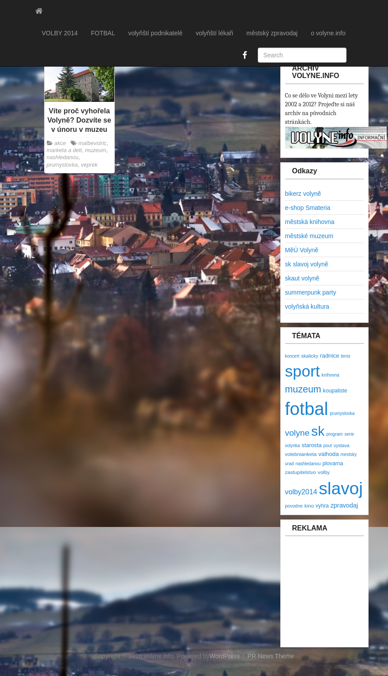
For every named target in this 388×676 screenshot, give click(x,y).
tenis (345, 356)
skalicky (309, 356)
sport (302, 371)
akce (60, 143)
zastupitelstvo (300, 472)
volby (324, 472)
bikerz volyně (303, 193)
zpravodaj (344, 505)
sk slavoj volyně (306, 264)
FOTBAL (103, 33)
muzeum (95, 150)
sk (317, 431)
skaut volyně (302, 278)
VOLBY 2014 (60, 33)
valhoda (328, 454)
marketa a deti (64, 150)
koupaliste (335, 391)
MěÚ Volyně (301, 250)
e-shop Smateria (308, 207)
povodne (294, 505)
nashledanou (63, 157)
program (334, 434)
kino (309, 505)
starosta (311, 445)
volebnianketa (301, 454)
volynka (292, 445)
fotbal (306, 408)
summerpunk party (310, 292)
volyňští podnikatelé (155, 33)
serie (349, 434)
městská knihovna (310, 221)
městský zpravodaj (272, 33)
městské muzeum (309, 235)
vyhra (322, 506)
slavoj (340, 488)
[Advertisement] (335, 596)
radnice (329, 355)
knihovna (330, 375)
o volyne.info (328, 33)
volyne (297, 432)
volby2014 (301, 492)
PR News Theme (271, 656)
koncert (292, 356)
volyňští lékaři (214, 33)
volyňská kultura (307, 306)
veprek (89, 165)
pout (327, 445)
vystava (342, 445)
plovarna (333, 463)
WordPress (225, 656)
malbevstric (93, 143)
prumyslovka (62, 165)
